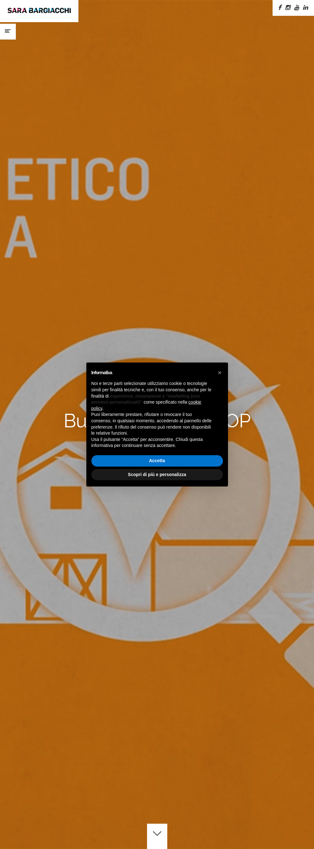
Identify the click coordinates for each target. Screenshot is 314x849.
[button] (220, 373)
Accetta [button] (157, 460)
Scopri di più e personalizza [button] (157, 474)
